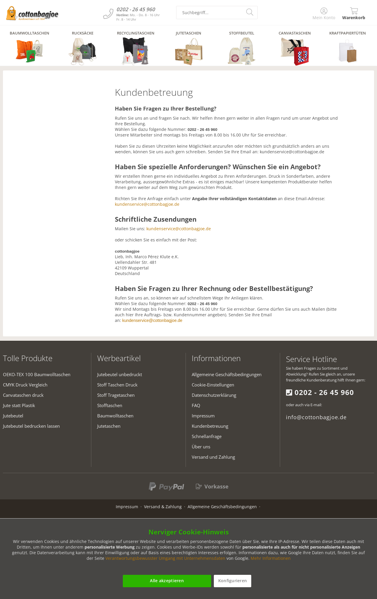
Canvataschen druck (23, 395)
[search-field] (217, 12)
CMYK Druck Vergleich (25, 385)
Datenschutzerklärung (214, 395)
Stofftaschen (109, 405)
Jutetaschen (108, 426)
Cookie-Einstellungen (213, 385)
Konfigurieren (232, 580)
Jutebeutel (13, 416)
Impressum (203, 416)
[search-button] (250, 12)
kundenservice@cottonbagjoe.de (147, 204)
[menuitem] (324, 14)
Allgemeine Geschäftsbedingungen (227, 374)
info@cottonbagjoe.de (316, 417)
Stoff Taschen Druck (117, 385)
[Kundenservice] (108, 14)
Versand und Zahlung (213, 457)
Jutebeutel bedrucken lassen (31, 426)
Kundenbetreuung (210, 426)
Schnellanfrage (206, 436)
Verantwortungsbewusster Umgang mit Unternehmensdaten (165, 558)
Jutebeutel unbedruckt (119, 374)
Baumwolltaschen (115, 416)
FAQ (196, 405)
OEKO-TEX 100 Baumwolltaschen (36, 374)
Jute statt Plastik (19, 405)
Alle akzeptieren (166, 580)
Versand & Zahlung (163, 506)
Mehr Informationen (271, 558)
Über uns (201, 447)
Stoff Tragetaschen (116, 395)
